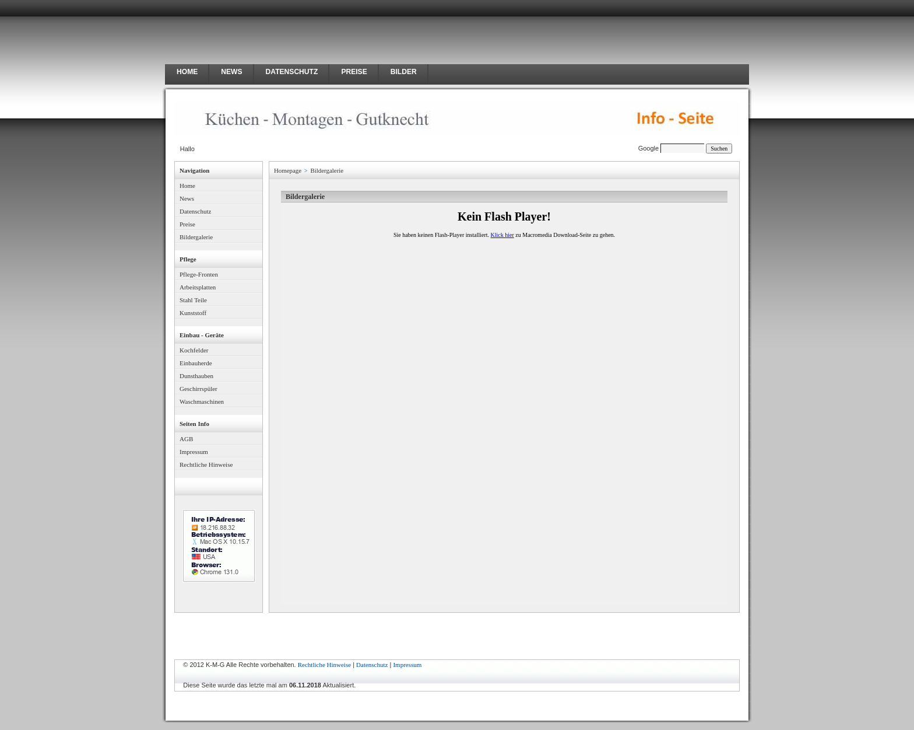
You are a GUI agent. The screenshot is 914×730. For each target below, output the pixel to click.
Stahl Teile (193, 299)
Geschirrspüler (198, 388)
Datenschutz (195, 211)
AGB (186, 438)
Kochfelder (194, 350)
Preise (187, 224)
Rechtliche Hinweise (206, 464)
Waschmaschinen (202, 401)
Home (187, 185)
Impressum (194, 451)
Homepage (287, 170)
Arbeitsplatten (198, 287)
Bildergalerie (196, 236)
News (187, 198)
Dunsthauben (196, 375)
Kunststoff (193, 312)
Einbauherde (196, 362)
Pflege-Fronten (199, 274)
